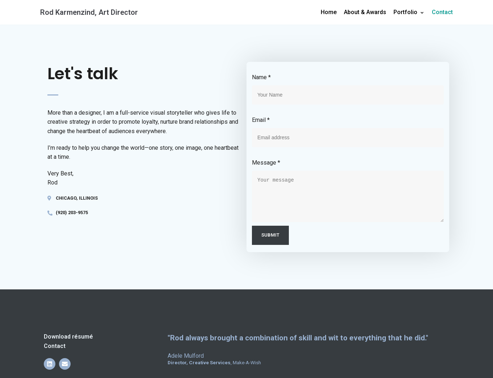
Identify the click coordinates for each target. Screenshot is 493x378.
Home (329, 12)
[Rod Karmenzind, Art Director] (89, 12)
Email (261, 119)
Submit (270, 235)
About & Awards (365, 12)
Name (261, 77)
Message (266, 162)
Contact (442, 12)
